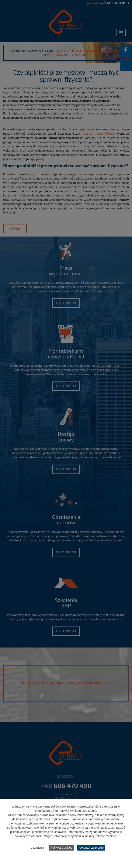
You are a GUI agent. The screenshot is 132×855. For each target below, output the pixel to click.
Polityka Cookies (61, 848)
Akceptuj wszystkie (91, 848)
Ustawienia (37, 848)
